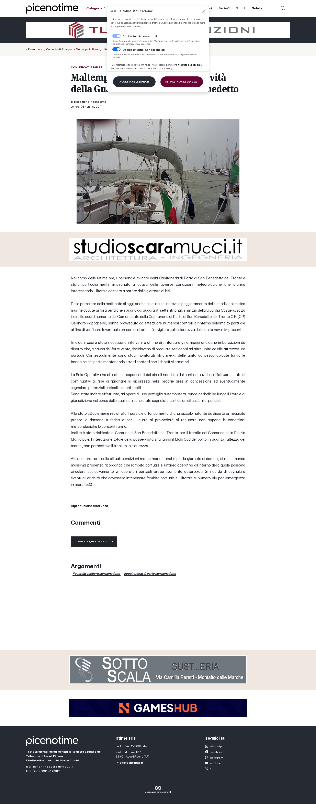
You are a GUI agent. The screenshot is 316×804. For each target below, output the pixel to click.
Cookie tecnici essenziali (140, 36)
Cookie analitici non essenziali (144, 50)
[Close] (204, 11)
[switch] (116, 49)
